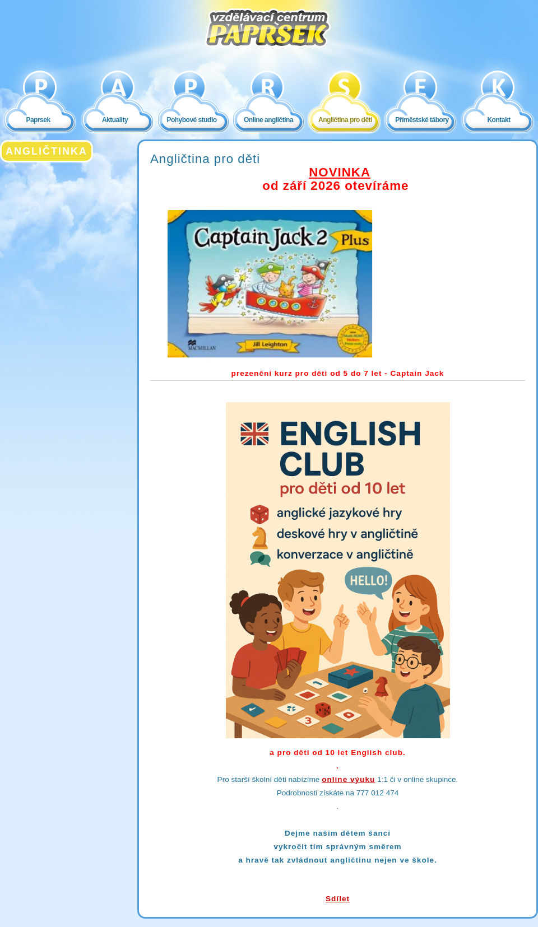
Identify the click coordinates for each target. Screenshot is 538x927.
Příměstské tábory (422, 120)
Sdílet (338, 899)
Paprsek (38, 120)
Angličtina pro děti (345, 120)
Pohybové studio (191, 120)
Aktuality (115, 120)
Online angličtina (268, 120)
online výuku (348, 779)
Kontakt (498, 120)
